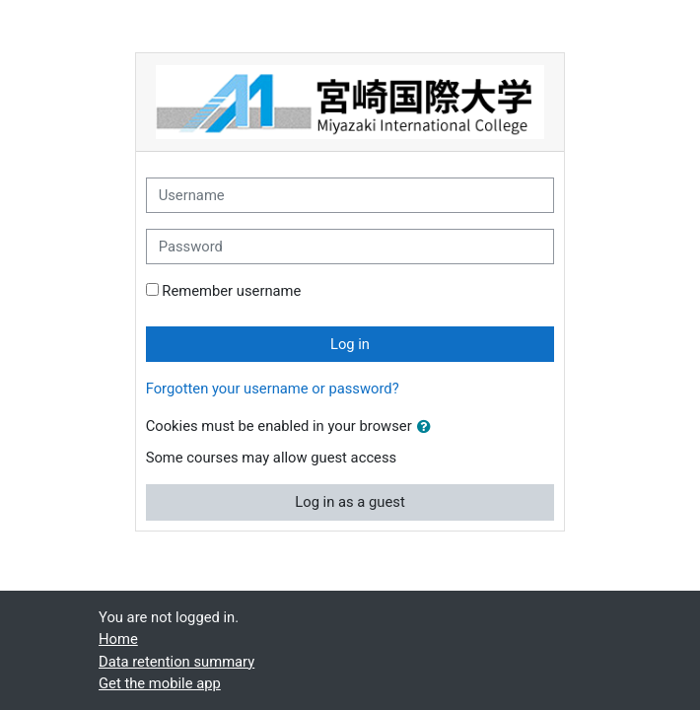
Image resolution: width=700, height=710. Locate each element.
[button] (428, 427)
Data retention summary (176, 662)
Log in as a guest (349, 502)
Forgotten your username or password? (272, 388)
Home (118, 639)
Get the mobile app (160, 683)
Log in (350, 344)
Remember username (231, 291)
